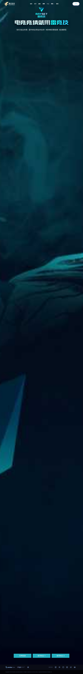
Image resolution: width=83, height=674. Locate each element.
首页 (31, 4)
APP (76, 3)
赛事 (44, 4)
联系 (57, 4)
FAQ (48, 4)
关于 (35, 4)
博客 (52, 4)
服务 (39, 4)
